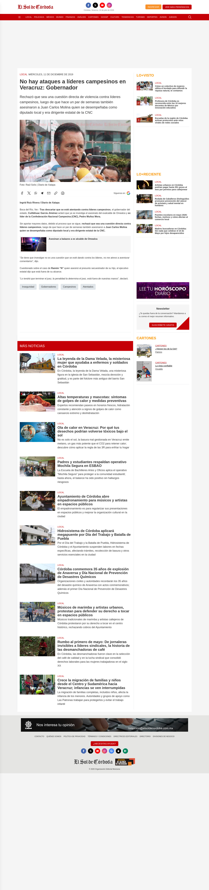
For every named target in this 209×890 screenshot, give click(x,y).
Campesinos (69, 287)
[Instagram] (109, 5)
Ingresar (153, 7)
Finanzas (70, 17)
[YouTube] (102, 5)
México (50, 17)
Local (29, 17)
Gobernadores (48, 287)
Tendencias (127, 17)
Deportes (152, 17)
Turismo (140, 17)
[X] (95, 5)
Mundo (59, 17)
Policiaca (39, 17)
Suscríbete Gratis (163, 325)
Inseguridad (28, 287)
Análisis (81, 17)
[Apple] (118, 751)
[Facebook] (88, 5)
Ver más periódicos (177, 7)
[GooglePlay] (125, 751)
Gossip (104, 17)
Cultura (114, 17)
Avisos (163, 17)
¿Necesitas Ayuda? (104, 743)
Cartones (93, 17)
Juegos (173, 17)
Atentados (88, 287)
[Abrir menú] (19, 17)
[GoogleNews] (111, 751)
